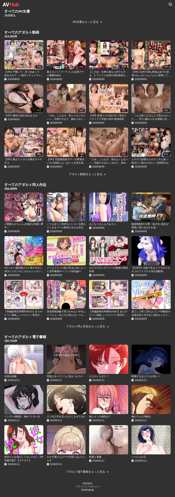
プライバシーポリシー (87, 486)
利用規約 (87, 483)
